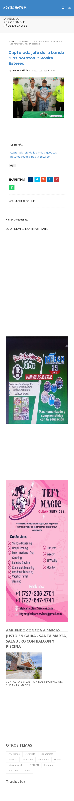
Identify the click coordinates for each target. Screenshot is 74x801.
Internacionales (16, 765)
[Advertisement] (33, 308)
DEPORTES (30, 753)
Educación (28, 759)
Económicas (47, 753)
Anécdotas (14, 753)
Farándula (43, 759)
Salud (27, 770)
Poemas (48, 765)
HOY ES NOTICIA (14, 8)
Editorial (13, 759)
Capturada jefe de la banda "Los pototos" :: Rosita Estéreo (36, 58)
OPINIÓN (34, 765)
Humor (57, 759)
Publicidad (14, 770)
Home (11, 41)
